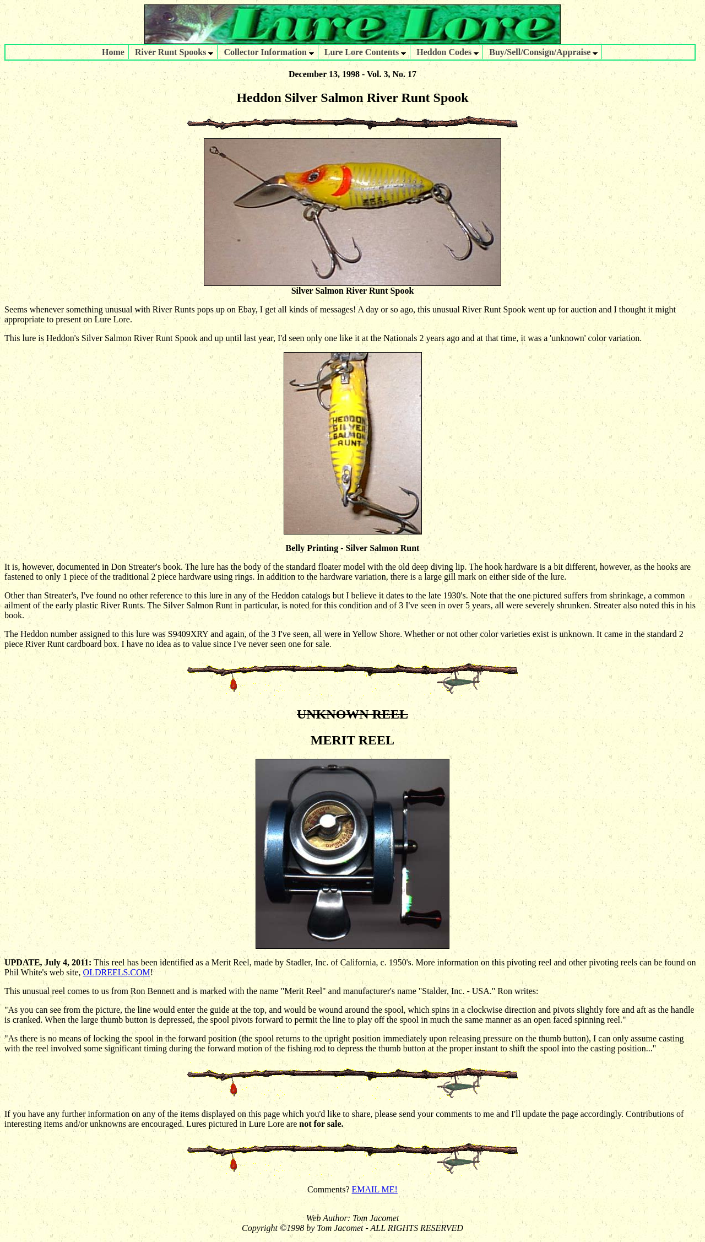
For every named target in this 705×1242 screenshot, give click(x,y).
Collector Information (268, 52)
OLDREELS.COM (116, 972)
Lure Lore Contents (365, 52)
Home (113, 52)
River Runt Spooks (174, 52)
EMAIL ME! (375, 1189)
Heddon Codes (447, 52)
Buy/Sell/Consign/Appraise (543, 52)
